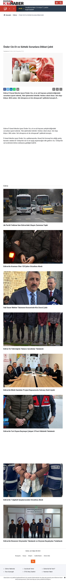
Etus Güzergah (9, 572)
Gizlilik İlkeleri (38, 556)
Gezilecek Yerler (29, 569)
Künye (24, 556)
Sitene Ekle (47, 556)
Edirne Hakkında (10, 569)
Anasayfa (18, 556)
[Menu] (56, 2)
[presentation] (9, 9)
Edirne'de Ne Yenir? (49, 569)
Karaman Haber (48, 572)
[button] (53, 89)
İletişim (30, 556)
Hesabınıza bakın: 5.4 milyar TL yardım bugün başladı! (36, 8)
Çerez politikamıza (41, 579)
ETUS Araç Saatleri (29, 572)
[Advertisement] (33, 31)
